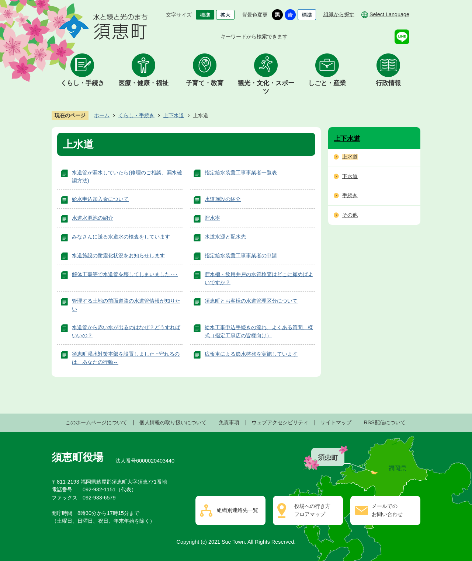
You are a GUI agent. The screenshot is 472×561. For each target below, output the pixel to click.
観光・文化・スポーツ (266, 87)
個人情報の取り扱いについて (172, 422)
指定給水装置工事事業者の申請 (241, 255)
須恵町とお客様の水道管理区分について (251, 301)
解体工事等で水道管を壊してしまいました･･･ (125, 274)
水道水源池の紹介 (92, 218)
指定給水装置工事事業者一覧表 (241, 172)
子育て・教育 (204, 83)
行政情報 (388, 83)
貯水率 (212, 218)
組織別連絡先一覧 (237, 510)
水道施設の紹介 (223, 199)
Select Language (389, 14)
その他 (350, 215)
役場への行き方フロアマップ (312, 510)
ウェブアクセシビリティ (279, 422)
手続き (350, 195)
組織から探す (338, 14)
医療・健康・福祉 (143, 83)
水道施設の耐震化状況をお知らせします (118, 255)
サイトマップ (335, 422)
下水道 (350, 176)
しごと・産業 (327, 83)
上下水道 (173, 115)
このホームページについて (96, 422)
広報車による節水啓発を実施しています (251, 354)
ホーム (102, 115)
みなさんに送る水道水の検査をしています (121, 237)
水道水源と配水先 (225, 237)
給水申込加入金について (100, 199)
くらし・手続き (82, 83)
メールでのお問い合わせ (387, 510)
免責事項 (229, 422)
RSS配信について (385, 422)
